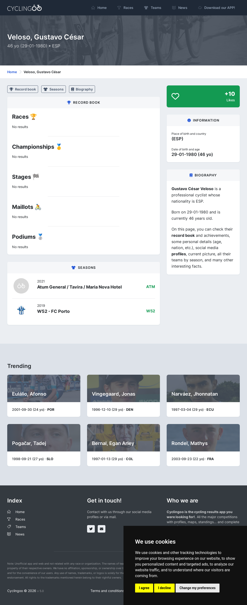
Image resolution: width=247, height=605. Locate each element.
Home (12, 72)
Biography (82, 89)
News (19, 534)
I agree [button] (144, 588)
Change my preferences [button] (197, 588)
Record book (22, 89)
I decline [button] (164, 588)
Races (20, 519)
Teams (20, 527)
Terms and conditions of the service (118, 591)
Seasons (53, 89)
